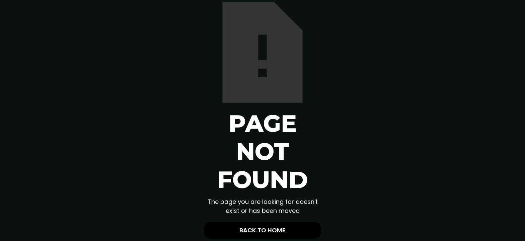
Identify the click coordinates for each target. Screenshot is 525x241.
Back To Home (262, 230)
